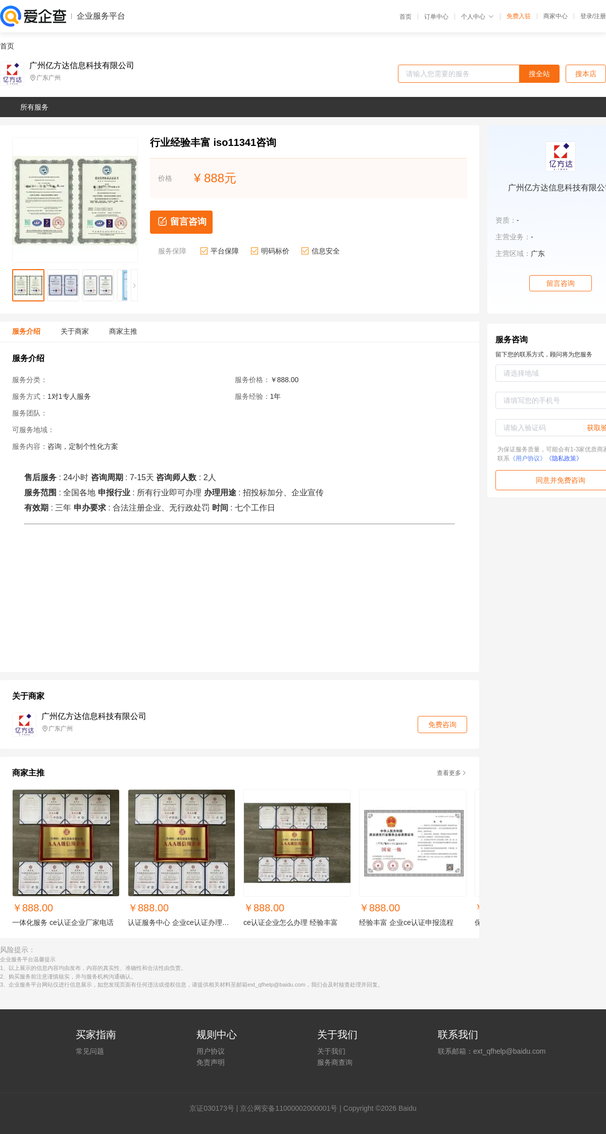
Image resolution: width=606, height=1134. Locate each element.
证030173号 (215, 1108)
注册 (600, 16)
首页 (405, 17)
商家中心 (555, 16)
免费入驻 (519, 16)
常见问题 (90, 1051)
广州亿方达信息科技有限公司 (81, 66)
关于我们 (331, 1051)
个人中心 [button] (477, 16)
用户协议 (210, 1051)
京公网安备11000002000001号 (288, 1108)
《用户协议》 (528, 458)
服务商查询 (334, 1062)
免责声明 (210, 1062)
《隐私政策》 (564, 458)
